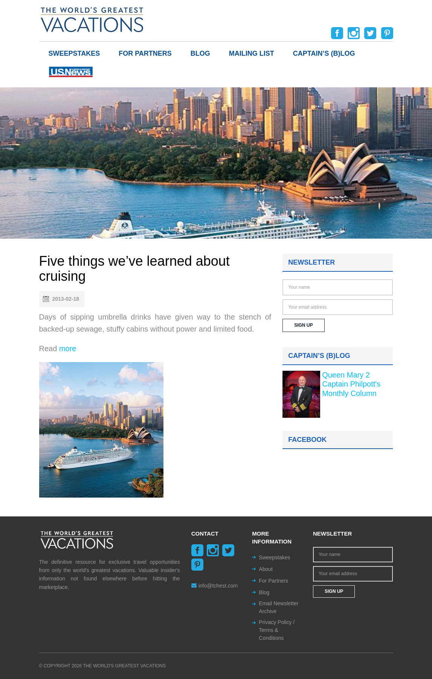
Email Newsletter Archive (278, 607)
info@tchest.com (214, 586)
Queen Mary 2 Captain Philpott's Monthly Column (351, 384)
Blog (200, 53)
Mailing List (251, 53)
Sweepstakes (74, 53)
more (67, 348)
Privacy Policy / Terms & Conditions (277, 630)
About (266, 569)
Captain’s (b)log (324, 53)
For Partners (145, 53)
